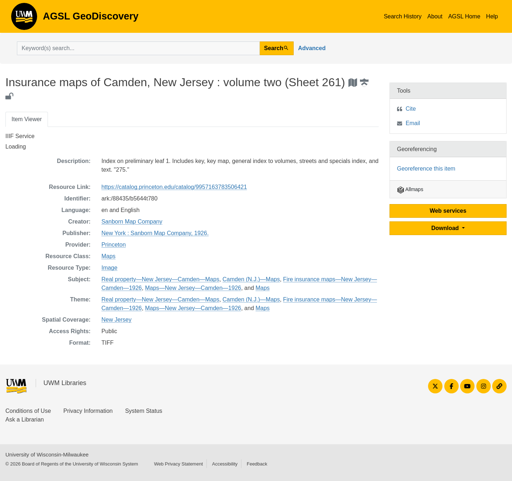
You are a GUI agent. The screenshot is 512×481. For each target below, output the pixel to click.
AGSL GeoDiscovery (24, 19)
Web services (447, 211)
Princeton (113, 245)
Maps (108, 256)
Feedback (257, 464)
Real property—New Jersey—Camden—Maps (160, 279)
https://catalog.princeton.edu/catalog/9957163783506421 (174, 187)
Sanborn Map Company (131, 222)
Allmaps (410, 189)
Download (445, 228)
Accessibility (224, 464)
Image (109, 268)
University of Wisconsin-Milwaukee (47, 454)
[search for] (138, 48)
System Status (143, 411)
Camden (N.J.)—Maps (251, 279)
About (434, 16)
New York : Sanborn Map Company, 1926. (155, 233)
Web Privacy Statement (178, 464)
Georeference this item (426, 169)
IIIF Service (20, 136)
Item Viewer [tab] (27, 119)
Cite (411, 109)
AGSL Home (464, 16)
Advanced (311, 48)
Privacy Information (88, 411)
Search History (403, 16)
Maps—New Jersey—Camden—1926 (193, 288)
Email (413, 123)
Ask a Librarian (24, 419)
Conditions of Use (28, 411)
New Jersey (116, 320)
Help (492, 16)
